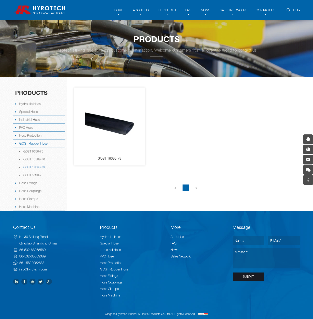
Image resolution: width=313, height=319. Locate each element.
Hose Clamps (28, 199)
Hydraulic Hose (29, 104)
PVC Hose (26, 127)
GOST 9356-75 (33, 151)
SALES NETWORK (233, 10)
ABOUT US (141, 10)
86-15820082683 (31, 263)
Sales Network (181, 256)
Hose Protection (30, 135)
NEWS (205, 10)
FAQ (188, 10)
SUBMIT (248, 276)
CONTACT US (265, 10)
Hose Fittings (28, 183)
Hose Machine (29, 207)
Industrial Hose (29, 119)
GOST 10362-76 (33, 159)
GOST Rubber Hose (33, 143)
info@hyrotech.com (33, 269)
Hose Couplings (30, 191)
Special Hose (28, 112)
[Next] (197, 193)
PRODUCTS (167, 10)
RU (295, 10)
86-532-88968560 (32, 250)
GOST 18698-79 (33, 167)
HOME (118, 10)
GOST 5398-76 (33, 175)
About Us (177, 237)
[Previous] (176, 193)
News (174, 250)
